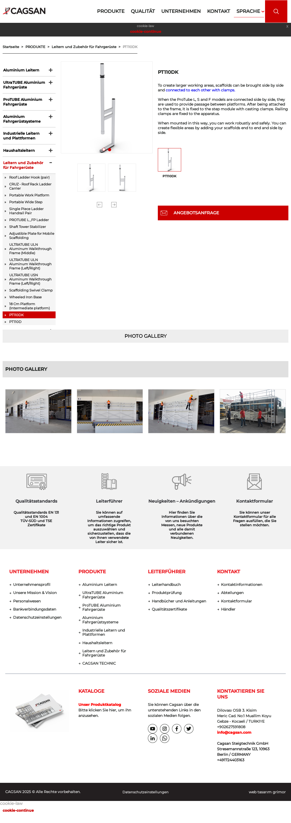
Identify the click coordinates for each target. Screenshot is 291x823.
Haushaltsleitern (18, 153)
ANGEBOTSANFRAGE (196, 212)
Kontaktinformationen (241, 589)
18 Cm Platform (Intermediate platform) (29, 310)
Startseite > (14, 47)
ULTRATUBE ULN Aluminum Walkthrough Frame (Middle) (30, 252)
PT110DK (130, 47)
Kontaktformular (236, 606)
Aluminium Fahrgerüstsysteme (21, 121)
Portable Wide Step (25, 206)
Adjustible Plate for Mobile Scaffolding (31, 239)
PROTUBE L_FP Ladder (29, 224)
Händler (228, 614)
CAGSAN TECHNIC (99, 670)
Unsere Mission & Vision (35, 598)
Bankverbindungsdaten (34, 614)
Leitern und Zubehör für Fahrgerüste (23, 169)
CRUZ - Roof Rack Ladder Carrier (30, 190)
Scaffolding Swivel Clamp (31, 294)
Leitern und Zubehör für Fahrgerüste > (87, 47)
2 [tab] (110, 150)
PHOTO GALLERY (145, 340)
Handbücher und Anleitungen (179, 606)
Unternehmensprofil (31, 589)
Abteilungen (232, 598)
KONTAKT (228, 576)
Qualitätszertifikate (169, 614)
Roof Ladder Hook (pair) (29, 181)
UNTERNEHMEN (29, 576)
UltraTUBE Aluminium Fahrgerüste (24, 85)
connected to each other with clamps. (200, 90)
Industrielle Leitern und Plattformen (21, 138)
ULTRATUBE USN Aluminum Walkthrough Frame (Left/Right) (30, 283)
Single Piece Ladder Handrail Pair (26, 215)
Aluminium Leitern (21, 70)
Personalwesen (27, 606)
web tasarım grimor (267, 798)
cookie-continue (145, 31)
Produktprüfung (167, 598)
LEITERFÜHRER (166, 576)
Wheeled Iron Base (25, 301)
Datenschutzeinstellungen (37, 623)
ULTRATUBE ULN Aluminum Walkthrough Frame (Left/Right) (30, 268)
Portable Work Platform (29, 199)
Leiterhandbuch (166, 589)
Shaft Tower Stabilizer (27, 230)
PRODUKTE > (38, 47)
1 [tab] (105, 150)
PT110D (15, 326)
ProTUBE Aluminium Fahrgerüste (22, 103)
